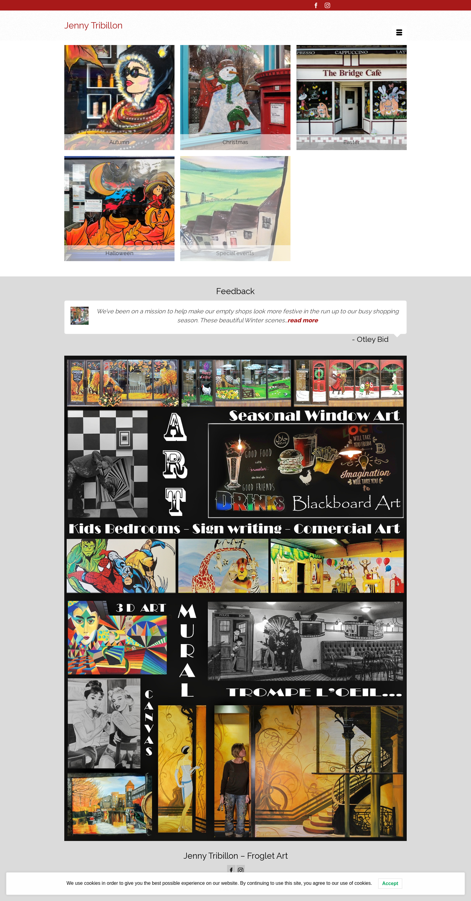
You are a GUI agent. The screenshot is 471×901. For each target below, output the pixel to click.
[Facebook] (316, 5)
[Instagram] (327, 5)
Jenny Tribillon (93, 25)
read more (302, 320)
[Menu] (399, 33)
